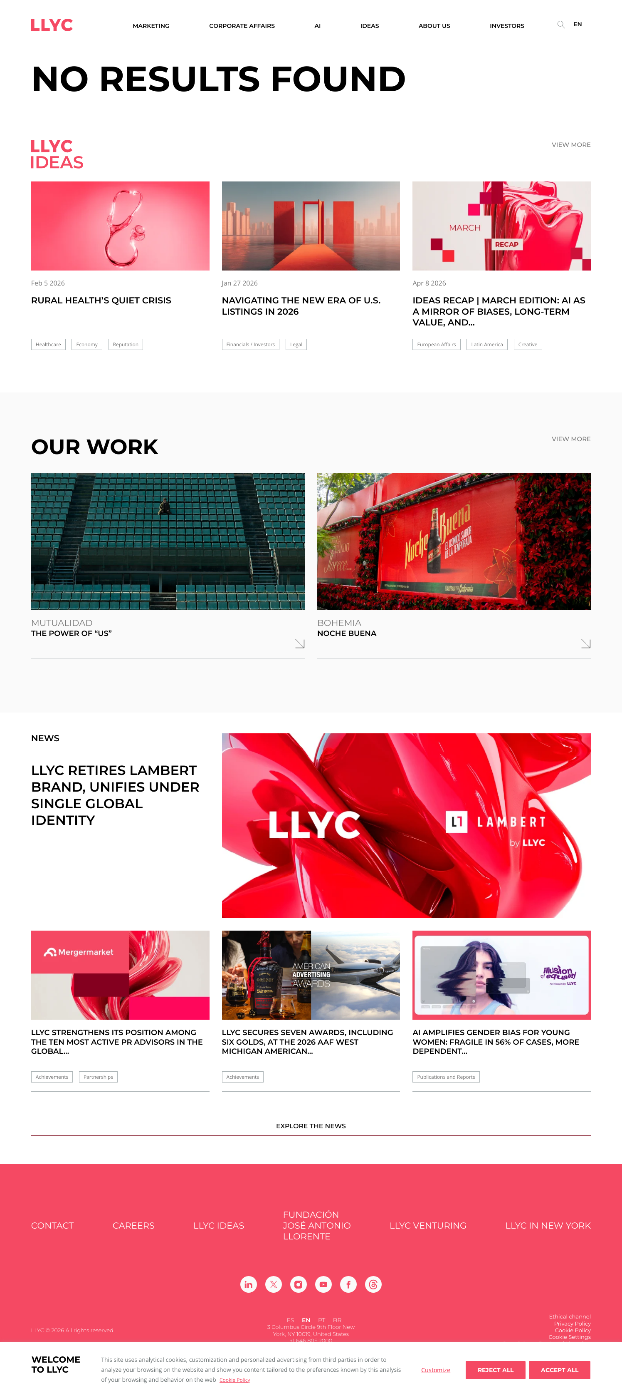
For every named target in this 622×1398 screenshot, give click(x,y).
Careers (134, 1234)
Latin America (487, 344)
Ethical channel (570, 1326)
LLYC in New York (548, 1234)
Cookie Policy (235, 1379)
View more (571, 145)
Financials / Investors (251, 344)
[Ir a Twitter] (273, 1293)
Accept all (559, 1370)
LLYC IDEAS (218, 1234)
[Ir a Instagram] (298, 1293)
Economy (86, 344)
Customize (435, 1370)
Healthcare (48, 344)
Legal (296, 344)
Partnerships (98, 1077)
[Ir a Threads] (373, 1293)
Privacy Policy (572, 1332)
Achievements (52, 1077)
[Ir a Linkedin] (248, 1293)
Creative (528, 344)
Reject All (495, 1370)
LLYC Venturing (428, 1234)
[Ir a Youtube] (323, 1293)
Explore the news (311, 1134)
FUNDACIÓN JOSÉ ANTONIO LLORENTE (317, 1235)
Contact (52, 1234)
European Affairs (436, 344)
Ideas (369, 26)
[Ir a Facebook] (348, 1293)
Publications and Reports (446, 1077)
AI (317, 26)
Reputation (126, 344)
